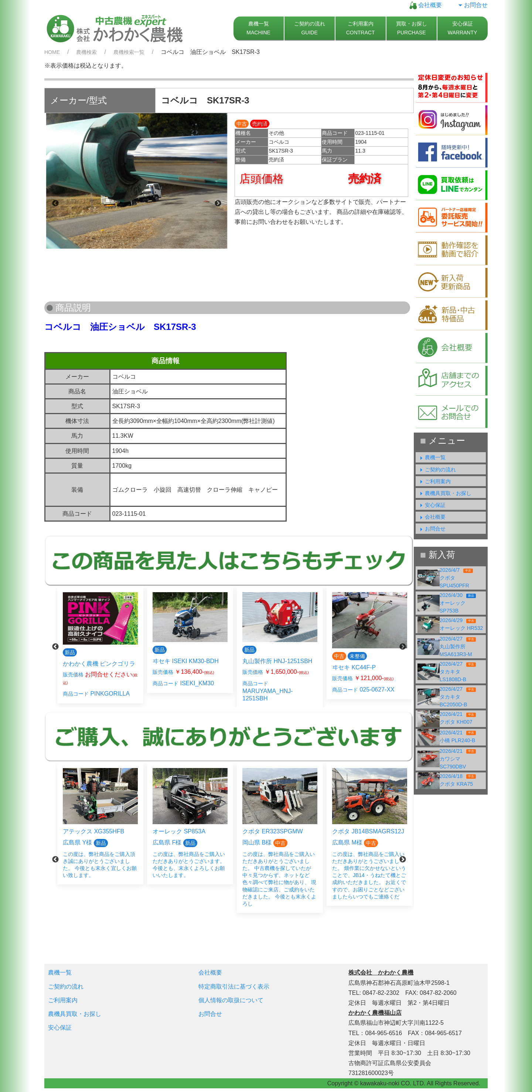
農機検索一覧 (128, 52)
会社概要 (425, 5)
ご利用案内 (434, 481)
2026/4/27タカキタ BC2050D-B (458, 696)
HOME (52, 52)
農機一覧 (431, 457)
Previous (55, 203)
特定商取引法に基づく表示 (233, 986)
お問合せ (472, 5)
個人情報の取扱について (230, 1000)
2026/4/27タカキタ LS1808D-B (458, 671)
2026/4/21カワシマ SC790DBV (458, 758)
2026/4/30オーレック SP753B (458, 603)
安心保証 (431, 505)
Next (218, 203)
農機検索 (86, 52)
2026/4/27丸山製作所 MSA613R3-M (458, 646)
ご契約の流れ (436, 469)
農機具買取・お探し (444, 493)
